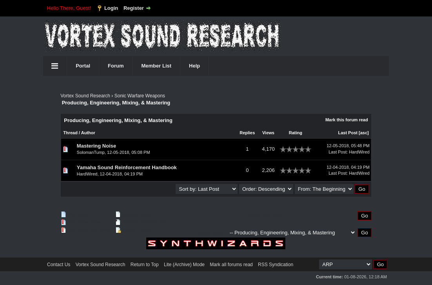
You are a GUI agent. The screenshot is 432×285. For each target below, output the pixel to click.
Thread (70, 132)
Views (268, 132)
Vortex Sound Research (85, 96)
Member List (157, 66)
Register (133, 8)
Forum (115, 66)
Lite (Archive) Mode (184, 264)
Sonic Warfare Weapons (139, 96)
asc (363, 132)
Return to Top (145, 264)
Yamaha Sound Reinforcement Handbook (127, 167)
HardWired (359, 152)
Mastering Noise (96, 146)
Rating (295, 132)
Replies (247, 132)
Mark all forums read (231, 264)
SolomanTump (91, 152)
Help (194, 66)
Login (111, 8)
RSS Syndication (275, 264)
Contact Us (58, 264)
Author (88, 132)
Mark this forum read (346, 119)
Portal (83, 66)
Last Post (348, 132)
